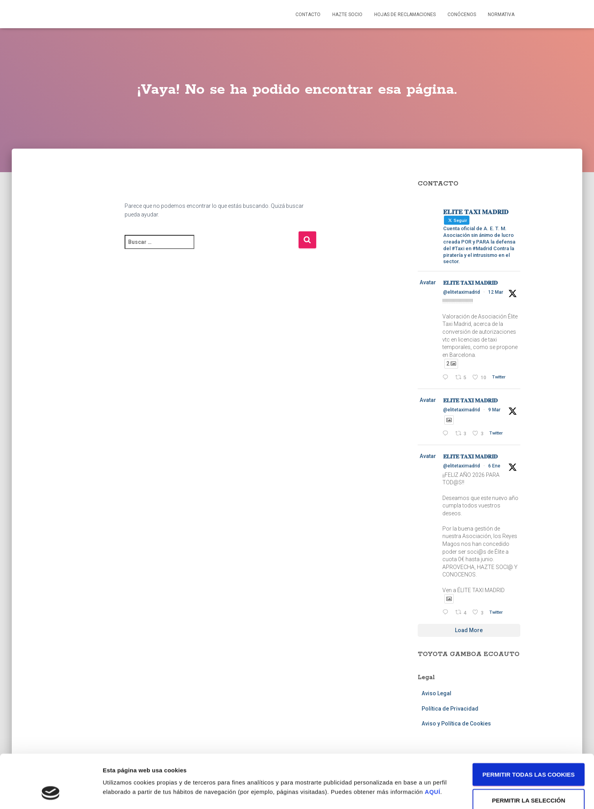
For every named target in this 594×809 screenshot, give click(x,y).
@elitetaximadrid (461, 292)
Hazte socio (347, 14)
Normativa (501, 14)
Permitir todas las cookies (528, 727)
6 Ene (494, 466)
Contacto (308, 14)
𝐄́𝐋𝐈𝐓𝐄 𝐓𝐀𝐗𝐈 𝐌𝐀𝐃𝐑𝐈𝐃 (470, 283)
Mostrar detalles (421, 770)
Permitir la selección (528, 753)
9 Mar (494, 410)
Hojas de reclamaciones (405, 14)
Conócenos (461, 14)
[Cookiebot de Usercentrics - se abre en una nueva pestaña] (50, 794)
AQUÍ (432, 744)
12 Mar (495, 292)
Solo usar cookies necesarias (529, 783)
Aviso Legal (436, 693)
